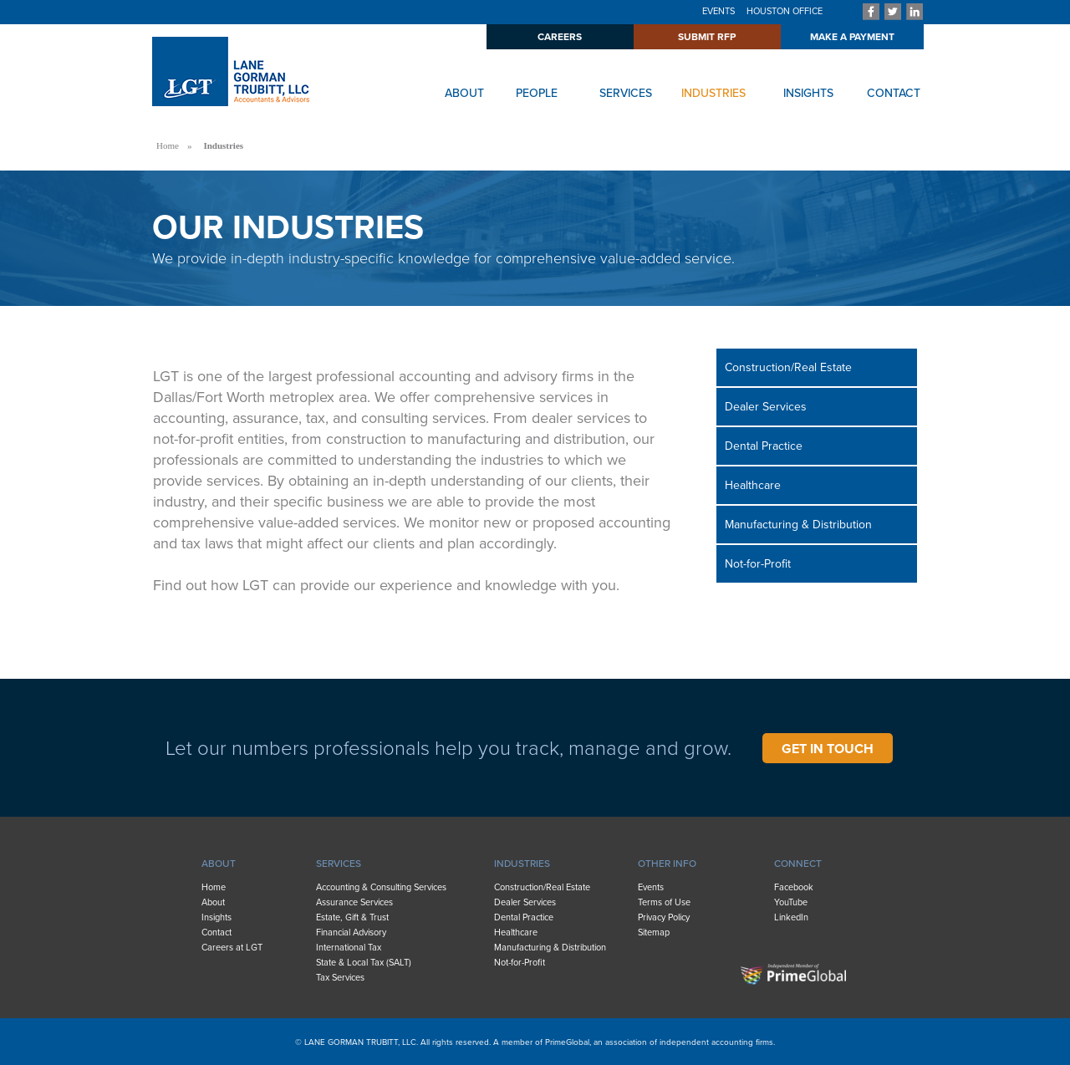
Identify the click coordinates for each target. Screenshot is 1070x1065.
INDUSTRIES (713, 93)
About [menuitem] (213, 902)
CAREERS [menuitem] (560, 37)
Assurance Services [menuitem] (354, 902)
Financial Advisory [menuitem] (351, 932)
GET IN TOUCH (828, 749)
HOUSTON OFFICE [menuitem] (784, 11)
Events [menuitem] (651, 887)
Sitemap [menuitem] (654, 932)
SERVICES (625, 93)
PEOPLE (537, 93)
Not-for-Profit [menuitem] (758, 564)
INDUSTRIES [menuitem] (522, 863)
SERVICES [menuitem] (338, 863)
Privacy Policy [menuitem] (664, 917)
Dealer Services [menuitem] (766, 407)
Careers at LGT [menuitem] (231, 947)
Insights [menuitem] (216, 917)
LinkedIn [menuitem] (791, 917)
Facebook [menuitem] (793, 887)
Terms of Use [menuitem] (664, 902)
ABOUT (464, 93)
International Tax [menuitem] (348, 947)
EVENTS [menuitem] (718, 11)
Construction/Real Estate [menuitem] (788, 367)
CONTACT (893, 93)
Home (167, 145)
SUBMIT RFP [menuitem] (707, 37)
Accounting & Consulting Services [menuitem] (381, 887)
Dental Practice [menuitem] (763, 446)
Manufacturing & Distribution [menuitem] (798, 524)
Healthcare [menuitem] (753, 485)
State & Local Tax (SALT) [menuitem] (363, 962)
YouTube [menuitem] (791, 902)
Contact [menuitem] (216, 932)
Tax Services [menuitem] (340, 977)
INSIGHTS (808, 93)
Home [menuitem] (213, 887)
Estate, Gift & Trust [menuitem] (352, 917)
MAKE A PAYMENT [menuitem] (852, 37)
